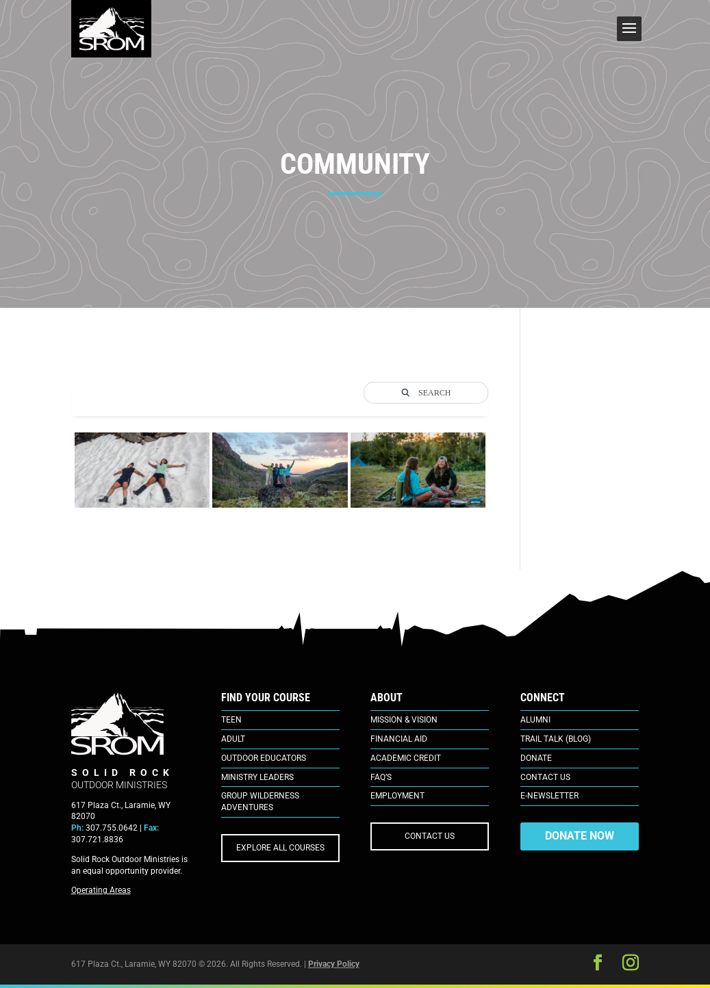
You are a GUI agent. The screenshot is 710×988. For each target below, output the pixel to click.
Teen (231, 720)
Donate (536, 758)
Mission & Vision (404, 720)
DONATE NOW (579, 835)
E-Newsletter (549, 796)
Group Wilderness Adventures (260, 801)
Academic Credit (405, 758)
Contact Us (545, 777)
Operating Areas (101, 890)
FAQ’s (381, 777)
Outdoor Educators (263, 758)
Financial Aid (398, 739)
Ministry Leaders (257, 777)
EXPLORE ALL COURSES (280, 848)
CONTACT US (430, 836)
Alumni (535, 720)
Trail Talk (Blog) (555, 739)
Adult (233, 739)
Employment (397, 796)
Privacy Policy (333, 964)
